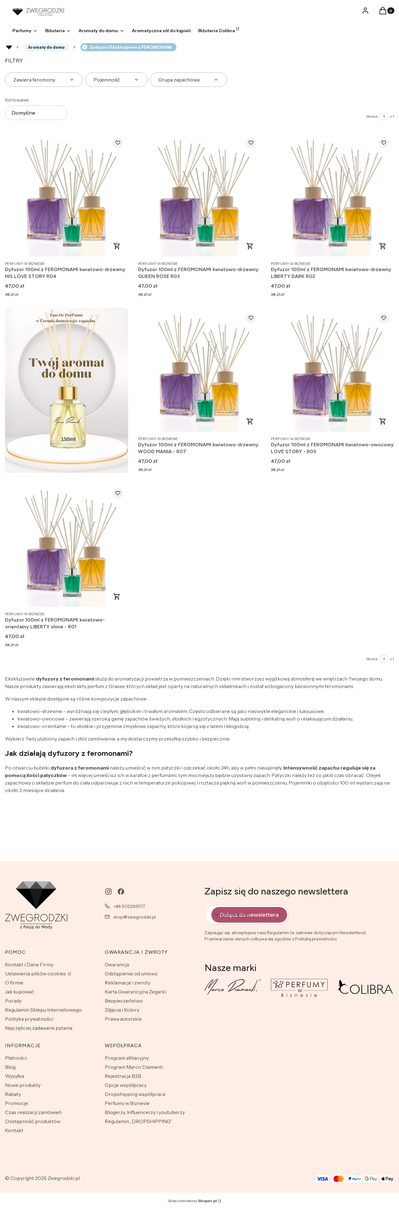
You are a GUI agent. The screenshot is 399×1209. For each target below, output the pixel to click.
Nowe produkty (23, 1085)
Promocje (16, 1103)
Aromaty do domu (46, 47)
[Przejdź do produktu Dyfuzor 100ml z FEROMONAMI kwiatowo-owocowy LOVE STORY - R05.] (332, 370)
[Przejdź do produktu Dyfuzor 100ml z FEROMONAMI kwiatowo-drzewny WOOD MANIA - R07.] (199, 370)
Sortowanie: (17, 100)
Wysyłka (14, 1076)
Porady (13, 1001)
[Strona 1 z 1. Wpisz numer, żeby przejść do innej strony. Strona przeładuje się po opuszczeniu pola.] (384, 116)
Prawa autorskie (123, 1019)
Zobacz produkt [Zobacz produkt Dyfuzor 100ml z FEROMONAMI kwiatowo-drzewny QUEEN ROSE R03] (249, 246)
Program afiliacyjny (127, 1058)
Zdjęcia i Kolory (122, 1010)
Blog (10, 1067)
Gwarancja (117, 964)
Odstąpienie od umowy (131, 973)
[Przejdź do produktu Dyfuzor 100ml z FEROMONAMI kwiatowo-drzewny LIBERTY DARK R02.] (332, 194)
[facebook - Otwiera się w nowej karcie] (121, 891)
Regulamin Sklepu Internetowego (43, 1010)
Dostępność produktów (32, 1121)
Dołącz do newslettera (249, 914)
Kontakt (14, 1130)
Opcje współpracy (126, 1085)
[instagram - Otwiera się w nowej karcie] (108, 891)
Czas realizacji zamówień (33, 1112)
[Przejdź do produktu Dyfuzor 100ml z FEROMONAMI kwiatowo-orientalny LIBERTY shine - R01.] (66, 545)
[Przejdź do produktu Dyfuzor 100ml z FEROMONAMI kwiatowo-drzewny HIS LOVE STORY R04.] (66, 194)
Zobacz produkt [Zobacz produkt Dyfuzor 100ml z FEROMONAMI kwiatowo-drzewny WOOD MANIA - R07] (249, 421)
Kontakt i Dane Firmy (29, 964)
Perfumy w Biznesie (127, 1103)
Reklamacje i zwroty (127, 982)
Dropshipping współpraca (135, 1094)
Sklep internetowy (192, 1200)
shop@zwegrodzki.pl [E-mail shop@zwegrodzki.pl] (134, 917)
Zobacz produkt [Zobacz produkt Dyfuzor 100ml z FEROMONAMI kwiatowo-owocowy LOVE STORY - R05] (383, 421)
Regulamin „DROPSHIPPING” (138, 1121)
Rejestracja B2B (123, 1076)
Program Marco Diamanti (134, 1067)
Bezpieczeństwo (124, 1001)
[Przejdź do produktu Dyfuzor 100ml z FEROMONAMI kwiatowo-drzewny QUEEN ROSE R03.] (199, 194)
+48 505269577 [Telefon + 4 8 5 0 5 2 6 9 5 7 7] (129, 906)
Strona (371, 116)
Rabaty (13, 1094)
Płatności (16, 1058)
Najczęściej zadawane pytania (38, 1028)
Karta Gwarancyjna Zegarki (135, 992)
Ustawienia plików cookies (36, 973)
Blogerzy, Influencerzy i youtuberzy (145, 1112)
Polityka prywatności (29, 1019)
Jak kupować (19, 992)
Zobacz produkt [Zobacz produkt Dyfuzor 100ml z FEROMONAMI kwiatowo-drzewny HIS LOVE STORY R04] (117, 246)
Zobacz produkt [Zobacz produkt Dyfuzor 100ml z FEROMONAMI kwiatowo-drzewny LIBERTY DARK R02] (383, 246)
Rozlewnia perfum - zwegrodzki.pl (9, 47)
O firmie (14, 982)
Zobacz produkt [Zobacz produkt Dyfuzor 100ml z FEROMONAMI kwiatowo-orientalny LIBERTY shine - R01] (117, 596)
